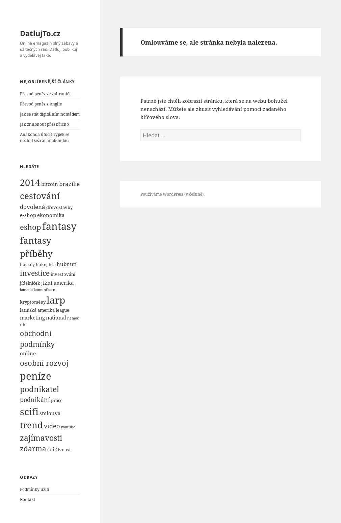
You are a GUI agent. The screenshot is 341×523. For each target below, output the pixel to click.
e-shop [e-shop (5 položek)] (28, 215)
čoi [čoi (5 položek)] (50, 449)
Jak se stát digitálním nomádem (50, 114)
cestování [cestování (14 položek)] (40, 196)
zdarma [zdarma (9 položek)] (33, 448)
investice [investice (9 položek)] (35, 273)
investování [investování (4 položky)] (63, 274)
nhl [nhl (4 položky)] (23, 325)
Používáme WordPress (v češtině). (172, 194)
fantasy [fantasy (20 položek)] (59, 226)
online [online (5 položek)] (28, 353)
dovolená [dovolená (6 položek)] (32, 207)
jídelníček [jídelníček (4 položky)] (30, 283)
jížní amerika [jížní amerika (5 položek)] (57, 282)
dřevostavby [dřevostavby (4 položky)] (59, 207)
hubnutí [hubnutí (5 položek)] (67, 264)
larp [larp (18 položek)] (56, 299)
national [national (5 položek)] (56, 317)
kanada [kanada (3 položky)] (26, 289)
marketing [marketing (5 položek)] (32, 317)
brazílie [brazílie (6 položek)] (69, 184)
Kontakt (27, 499)
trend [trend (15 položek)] (31, 425)
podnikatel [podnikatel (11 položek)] (39, 389)
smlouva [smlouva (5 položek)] (50, 413)
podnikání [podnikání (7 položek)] (35, 399)
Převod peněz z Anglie (41, 104)
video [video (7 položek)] (52, 426)
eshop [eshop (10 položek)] (30, 227)
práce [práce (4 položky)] (56, 400)
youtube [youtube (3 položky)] (68, 427)
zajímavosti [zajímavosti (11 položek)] (41, 437)
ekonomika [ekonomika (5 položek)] (50, 215)
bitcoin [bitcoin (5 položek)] (49, 184)
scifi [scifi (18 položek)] (29, 411)
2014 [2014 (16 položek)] (30, 182)
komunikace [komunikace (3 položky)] (44, 289)
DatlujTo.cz (40, 33)
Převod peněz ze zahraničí (45, 94)
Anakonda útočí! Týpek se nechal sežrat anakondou (44, 137)
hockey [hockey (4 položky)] (27, 264)
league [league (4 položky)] (62, 310)
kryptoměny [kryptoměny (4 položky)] (33, 302)
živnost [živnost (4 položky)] (63, 450)
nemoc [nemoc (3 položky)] (73, 318)
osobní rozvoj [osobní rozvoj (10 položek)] (44, 363)
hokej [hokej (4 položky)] (42, 264)
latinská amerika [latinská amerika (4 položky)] (37, 310)
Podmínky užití (34, 489)
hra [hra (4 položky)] (52, 264)
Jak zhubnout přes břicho (44, 124)
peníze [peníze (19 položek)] (35, 375)
